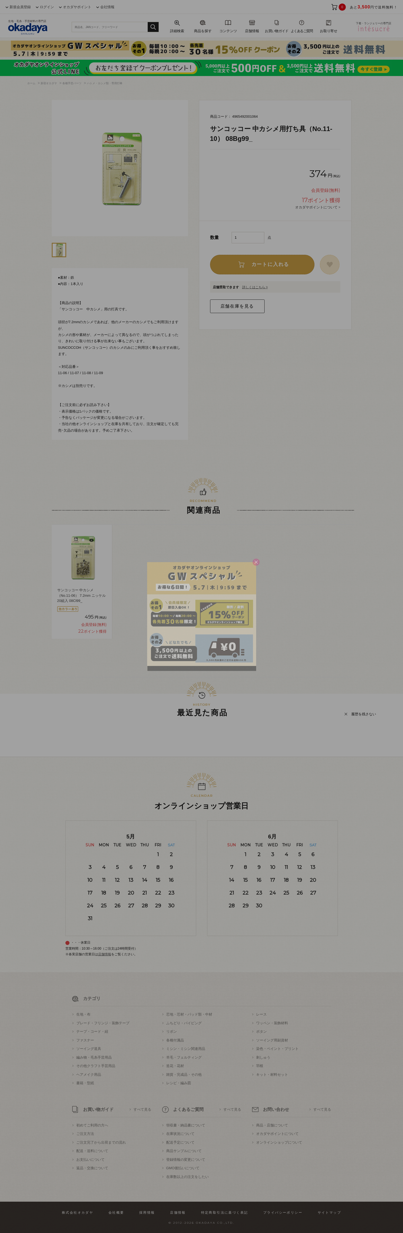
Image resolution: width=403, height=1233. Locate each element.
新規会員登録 (20, 7)
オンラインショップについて (279, 1142)
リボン (171, 1031)
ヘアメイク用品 (88, 1075)
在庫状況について (180, 1134)
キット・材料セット (272, 1075)
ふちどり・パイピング (184, 1023)
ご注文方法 (85, 1134)
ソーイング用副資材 (272, 1040)
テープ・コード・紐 (92, 1031)
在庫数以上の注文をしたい (187, 1177)
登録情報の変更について (185, 1160)
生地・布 (83, 1014)
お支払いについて (90, 1160)
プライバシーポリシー (282, 1212)
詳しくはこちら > (255, 287)
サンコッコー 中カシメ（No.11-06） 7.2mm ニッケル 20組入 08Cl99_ (81, 595)
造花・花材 (175, 1066)
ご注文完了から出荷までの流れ (101, 1142)
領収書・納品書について (185, 1125)
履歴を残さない (363, 714)
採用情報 (147, 1212)
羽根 (259, 1066)
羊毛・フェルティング (184, 1057)
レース (261, 1014)
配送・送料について (92, 1151)
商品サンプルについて (184, 1151)
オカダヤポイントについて (277, 1134)
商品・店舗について (272, 1125)
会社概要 (116, 1212)
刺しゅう (263, 1057)
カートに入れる (270, 264)
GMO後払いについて (182, 1168)
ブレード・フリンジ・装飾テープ (102, 1023)
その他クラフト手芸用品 (95, 1066)
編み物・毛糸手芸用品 (94, 1057)
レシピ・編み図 (178, 1083)
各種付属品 (175, 1040)
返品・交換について (92, 1168)
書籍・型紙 (85, 1083)
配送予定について (180, 1142)
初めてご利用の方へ (92, 1125)
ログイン (47, 7)
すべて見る (142, 1109)
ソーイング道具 (88, 1049)
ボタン (261, 1031)
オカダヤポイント (77, 7)
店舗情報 (104, 954)
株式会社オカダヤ (77, 1212)
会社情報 (107, 7)
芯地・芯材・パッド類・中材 (189, 1014)
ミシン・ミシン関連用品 (185, 1049)
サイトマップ (329, 1212)
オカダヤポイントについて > (317, 207)
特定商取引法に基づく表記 (224, 1212)
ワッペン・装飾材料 (272, 1023)
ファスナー (85, 1040)
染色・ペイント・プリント (277, 1049)
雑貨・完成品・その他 (184, 1075)
